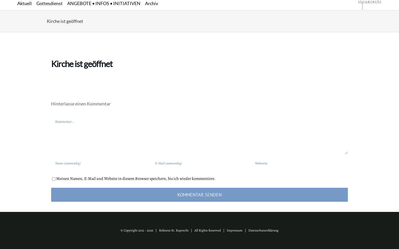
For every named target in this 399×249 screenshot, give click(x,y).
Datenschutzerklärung (263, 230)
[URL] (299, 163)
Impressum (235, 230)
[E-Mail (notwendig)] (199, 163)
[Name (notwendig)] (99, 163)
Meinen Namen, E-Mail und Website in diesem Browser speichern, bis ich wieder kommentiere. (136, 178)
